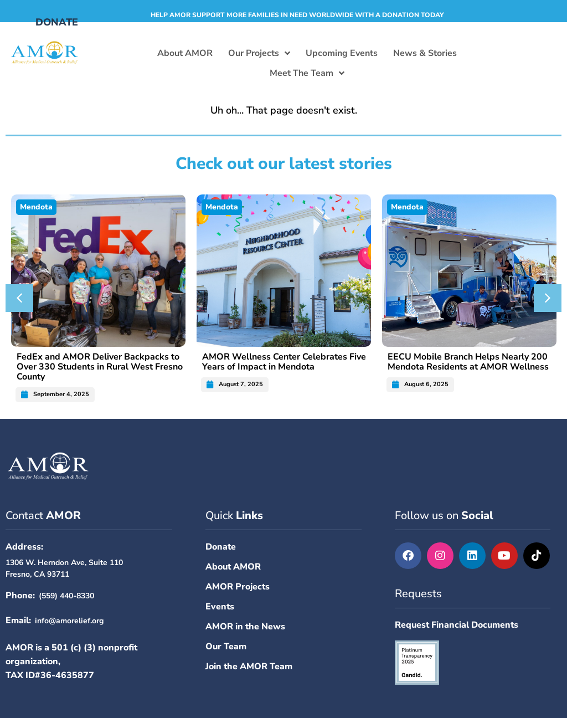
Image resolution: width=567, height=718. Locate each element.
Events (219, 607)
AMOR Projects (237, 587)
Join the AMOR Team (248, 666)
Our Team (225, 646)
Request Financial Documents (456, 625)
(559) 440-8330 (66, 596)
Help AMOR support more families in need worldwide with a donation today (297, 15)
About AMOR (233, 567)
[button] (19, 298)
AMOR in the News (245, 626)
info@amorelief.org (69, 621)
